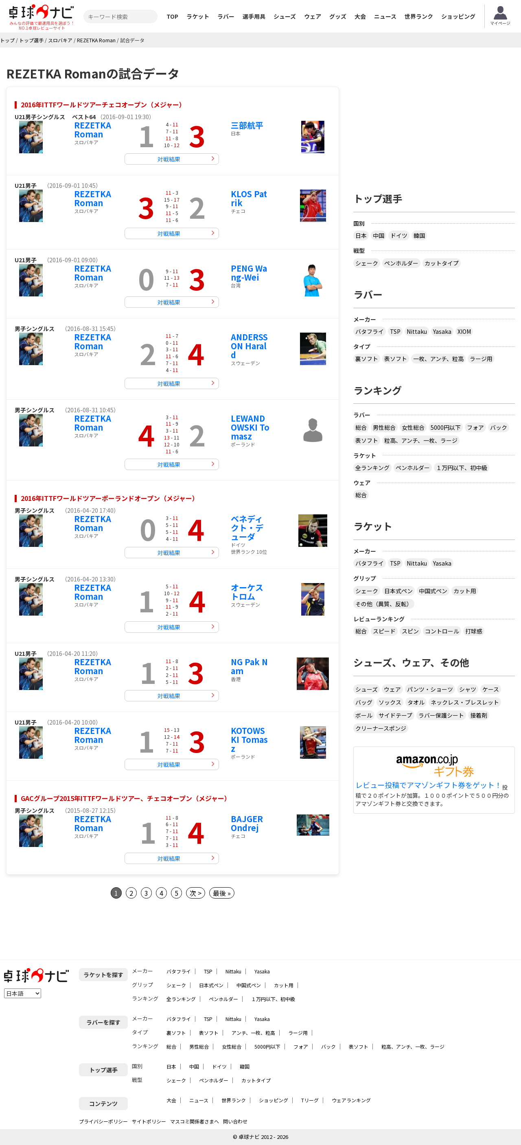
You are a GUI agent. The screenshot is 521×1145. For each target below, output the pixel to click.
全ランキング (372, 468)
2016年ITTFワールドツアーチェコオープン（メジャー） (103, 104)
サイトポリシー (149, 1121)
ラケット (197, 16)
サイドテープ (395, 715)
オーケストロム (247, 591)
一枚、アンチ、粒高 (438, 359)
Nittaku (417, 331)
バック (498, 427)
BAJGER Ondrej (247, 823)
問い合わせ (235, 1121)
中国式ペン (433, 591)
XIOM (464, 331)
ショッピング (458, 16)
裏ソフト (366, 359)
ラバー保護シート (441, 715)
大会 (360, 16)
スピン (410, 631)
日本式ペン (398, 591)
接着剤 (478, 715)
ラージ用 (481, 359)
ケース (490, 689)
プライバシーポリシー (103, 1121)
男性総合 (384, 427)
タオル (416, 702)
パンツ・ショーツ (430, 689)
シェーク (366, 263)
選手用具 (254, 16)
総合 (361, 427)
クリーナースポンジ (380, 728)
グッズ (337, 16)
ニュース (385, 16)
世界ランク (419, 16)
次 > (195, 893)
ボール (363, 715)
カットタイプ (442, 263)
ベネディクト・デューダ (247, 527)
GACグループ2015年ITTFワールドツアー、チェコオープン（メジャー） (126, 798)
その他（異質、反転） (383, 604)
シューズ (285, 16)
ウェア (312, 16)
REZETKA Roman (92, 129)
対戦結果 (169, 159)
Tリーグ (310, 1100)
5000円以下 (446, 427)
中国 (378, 235)
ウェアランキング (351, 1100)
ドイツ (398, 235)
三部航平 (247, 125)
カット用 (464, 591)
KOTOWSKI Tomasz (249, 739)
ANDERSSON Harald (249, 346)
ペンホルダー (401, 263)
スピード (384, 631)
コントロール (442, 631)
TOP (172, 16)
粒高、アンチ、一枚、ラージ (421, 440)
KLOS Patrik (249, 198)
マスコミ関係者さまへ (194, 1121)
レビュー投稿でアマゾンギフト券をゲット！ (428, 785)
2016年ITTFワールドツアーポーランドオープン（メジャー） (110, 498)
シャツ (467, 689)
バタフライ (369, 331)
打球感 (473, 631)
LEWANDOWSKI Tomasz (250, 427)
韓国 (419, 235)
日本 (361, 235)
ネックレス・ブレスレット (465, 702)
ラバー (225, 16)
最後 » (222, 893)
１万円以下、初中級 (461, 468)
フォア (475, 427)
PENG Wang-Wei (249, 272)
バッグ (363, 702)
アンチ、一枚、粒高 (253, 1032)
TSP (395, 331)
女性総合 (413, 427)
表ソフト (395, 359)
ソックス (390, 702)
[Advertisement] (434, 117)
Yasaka (442, 331)
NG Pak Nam (249, 666)
